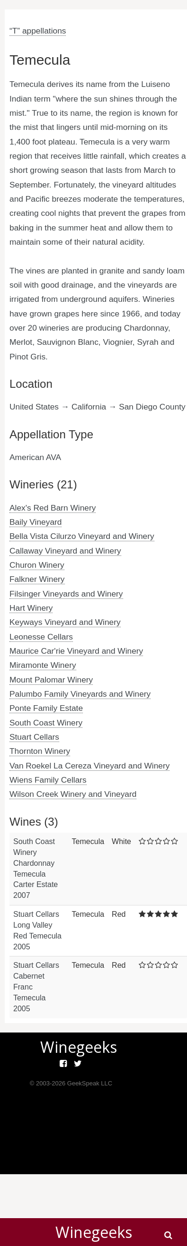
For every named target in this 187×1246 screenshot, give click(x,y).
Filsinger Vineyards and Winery (66, 593)
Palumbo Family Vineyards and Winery (80, 694)
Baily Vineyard (35, 522)
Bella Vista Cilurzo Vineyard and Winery (81, 536)
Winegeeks (93, 1232)
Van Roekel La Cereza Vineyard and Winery (89, 765)
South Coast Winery (45, 722)
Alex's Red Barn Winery (52, 507)
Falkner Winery (37, 579)
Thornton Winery (39, 751)
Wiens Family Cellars (48, 780)
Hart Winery (31, 608)
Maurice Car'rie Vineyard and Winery (76, 651)
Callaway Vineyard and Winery (65, 550)
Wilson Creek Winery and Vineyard (72, 794)
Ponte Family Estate (46, 708)
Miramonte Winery (42, 665)
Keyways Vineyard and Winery (65, 622)
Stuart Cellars (34, 737)
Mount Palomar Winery (51, 679)
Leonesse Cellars (41, 636)
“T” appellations (37, 30)
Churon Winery (36, 565)
